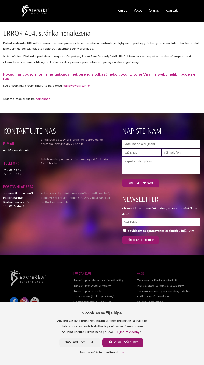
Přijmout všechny (127, 332)
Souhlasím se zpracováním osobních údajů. (157, 231)
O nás (154, 10)
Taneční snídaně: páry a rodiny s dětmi (163, 291)
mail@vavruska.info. (76, 86)
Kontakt (172, 10)
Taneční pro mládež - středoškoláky (98, 280)
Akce (138, 10)
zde (121, 352)
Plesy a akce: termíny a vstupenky (160, 286)
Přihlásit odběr (140, 240)
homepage (43, 99)
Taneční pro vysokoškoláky (92, 286)
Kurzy (122, 10)
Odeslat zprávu (140, 183)
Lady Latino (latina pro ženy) (93, 296)
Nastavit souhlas (80, 342)
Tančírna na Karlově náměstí (157, 280)
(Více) (192, 231)
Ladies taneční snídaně (153, 296)
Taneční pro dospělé (87, 291)
